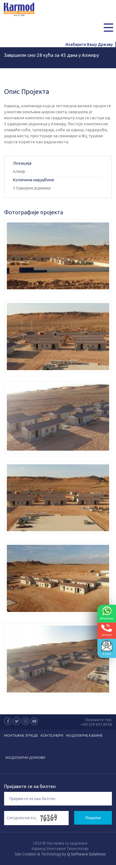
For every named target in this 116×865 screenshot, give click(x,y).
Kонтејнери (52, 735)
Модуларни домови (25, 757)
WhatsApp (107, 613)
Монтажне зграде (21, 735)
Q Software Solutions (86, 854)
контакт (106, 630)
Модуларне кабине (84, 735)
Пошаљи (93, 818)
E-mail (106, 647)
